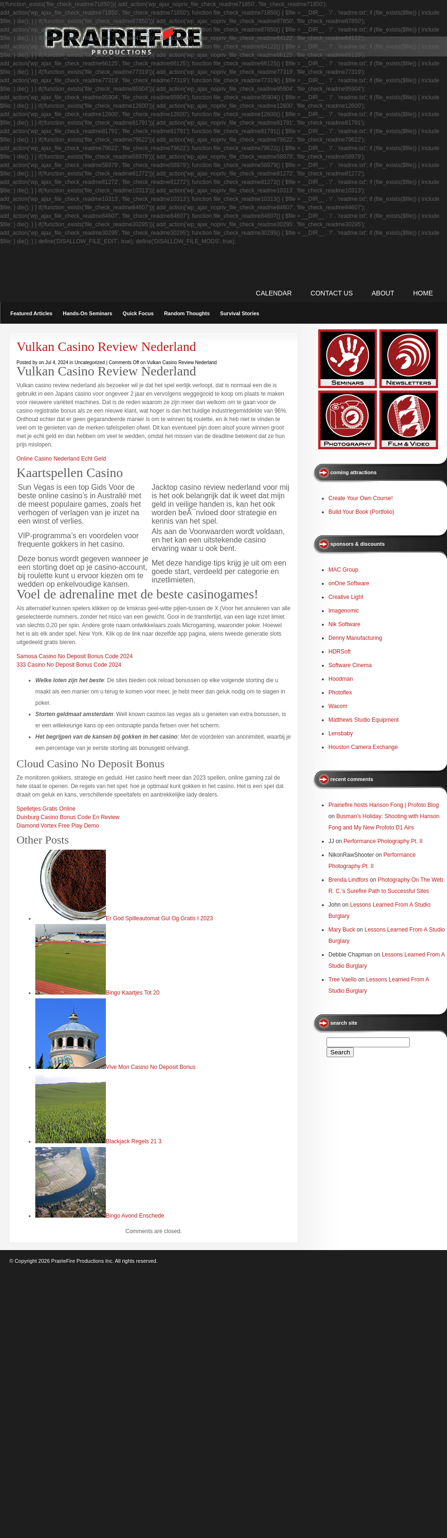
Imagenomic (343, 610)
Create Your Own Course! (360, 498)
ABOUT (383, 293)
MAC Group (343, 569)
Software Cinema (350, 665)
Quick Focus (138, 313)
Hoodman (340, 679)
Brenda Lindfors (348, 880)
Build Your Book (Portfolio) (361, 512)
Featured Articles (31, 313)
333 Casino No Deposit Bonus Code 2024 (68, 664)
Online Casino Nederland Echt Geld (61, 458)
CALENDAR (274, 293)
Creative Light (345, 597)
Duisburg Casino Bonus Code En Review (68, 817)
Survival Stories (239, 313)
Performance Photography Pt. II (383, 841)
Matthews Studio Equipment (363, 720)
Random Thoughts (187, 313)
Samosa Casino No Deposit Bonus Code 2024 (74, 656)
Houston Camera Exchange (363, 747)
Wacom (337, 706)
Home (423, 293)
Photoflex (340, 692)
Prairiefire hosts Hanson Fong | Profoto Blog (383, 805)
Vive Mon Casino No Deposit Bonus (151, 1067)
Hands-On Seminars (87, 313)
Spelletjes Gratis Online (45, 808)
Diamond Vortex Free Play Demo (57, 825)
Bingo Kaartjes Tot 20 (133, 992)
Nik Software (344, 624)
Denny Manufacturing (355, 638)
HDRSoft (339, 651)
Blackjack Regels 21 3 (133, 1141)
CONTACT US (332, 293)
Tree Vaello (342, 979)
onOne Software (348, 583)
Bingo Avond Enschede (135, 1215)
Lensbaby (340, 733)
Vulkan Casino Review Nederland (106, 346)
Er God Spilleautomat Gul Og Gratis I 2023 (159, 918)
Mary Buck (341, 929)
